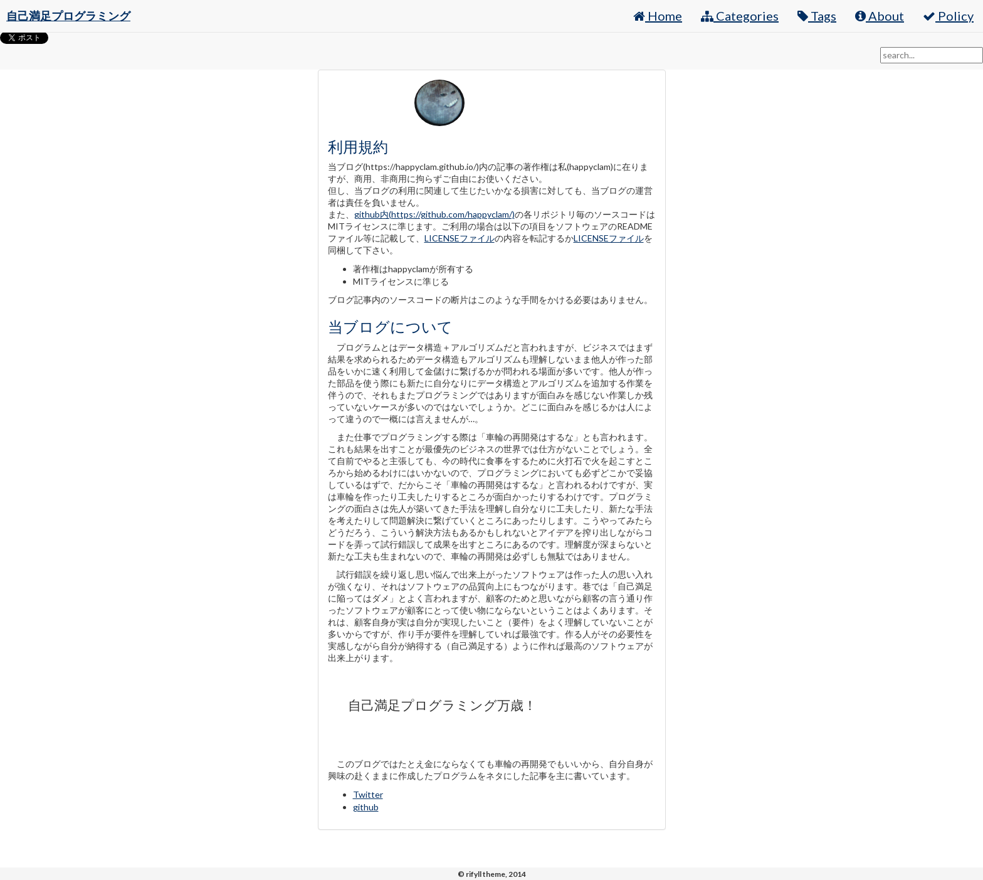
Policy (948, 15)
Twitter (368, 794)
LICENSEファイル (459, 238)
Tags (816, 15)
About (879, 15)
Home (657, 15)
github (366, 807)
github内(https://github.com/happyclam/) (434, 214)
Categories (740, 15)
